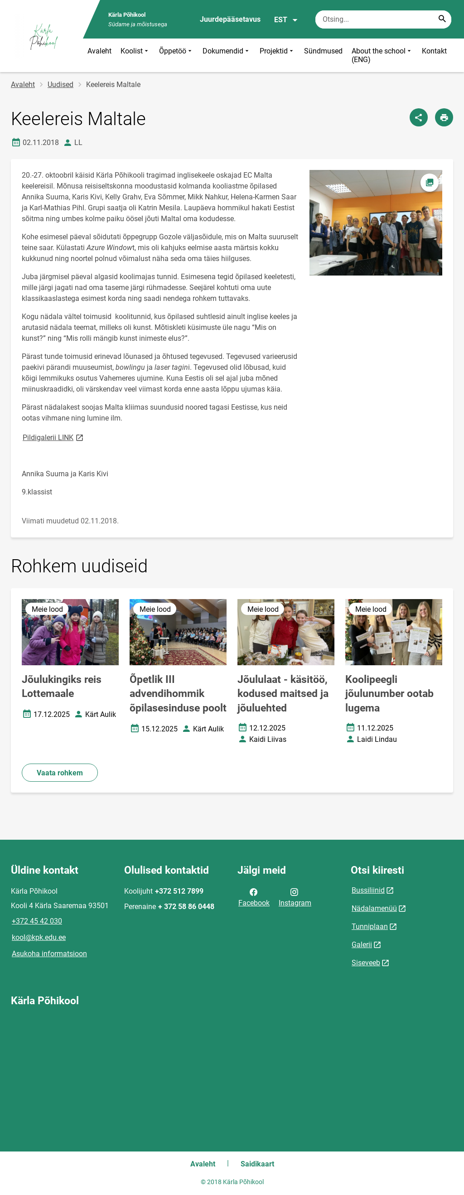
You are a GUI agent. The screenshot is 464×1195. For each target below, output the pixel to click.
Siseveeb (366, 962)
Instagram (295, 897)
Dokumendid (227, 55)
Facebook (254, 897)
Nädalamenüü (374, 908)
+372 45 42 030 (37, 921)
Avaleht (99, 51)
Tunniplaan (370, 926)
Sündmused (323, 51)
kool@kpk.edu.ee (39, 937)
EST (286, 20)
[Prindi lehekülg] (444, 117)
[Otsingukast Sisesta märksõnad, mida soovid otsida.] (383, 19)
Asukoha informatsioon (49, 953)
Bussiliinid (368, 890)
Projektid (277, 55)
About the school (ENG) (382, 55)
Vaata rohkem (60, 773)
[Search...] (442, 19)
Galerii (362, 944)
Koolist (135, 55)
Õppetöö (176, 55)
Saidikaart (257, 1164)
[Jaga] (419, 117)
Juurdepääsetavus (230, 19)
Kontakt (434, 51)
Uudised (60, 84)
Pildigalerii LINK (54, 437)
